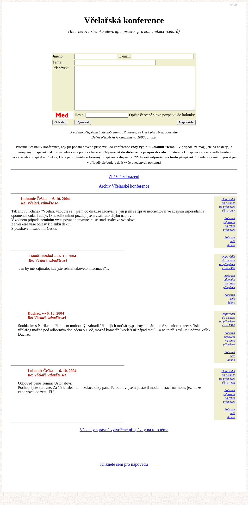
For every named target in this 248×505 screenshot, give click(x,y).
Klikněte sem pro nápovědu (124, 473)
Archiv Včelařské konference (124, 194)
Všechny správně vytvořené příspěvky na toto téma (124, 438)
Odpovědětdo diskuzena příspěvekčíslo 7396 (227, 328)
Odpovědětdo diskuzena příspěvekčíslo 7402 (227, 385)
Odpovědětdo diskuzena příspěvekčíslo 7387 (227, 213)
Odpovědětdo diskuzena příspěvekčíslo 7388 (227, 270)
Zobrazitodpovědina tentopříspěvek (229, 232)
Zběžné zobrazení (124, 185)
